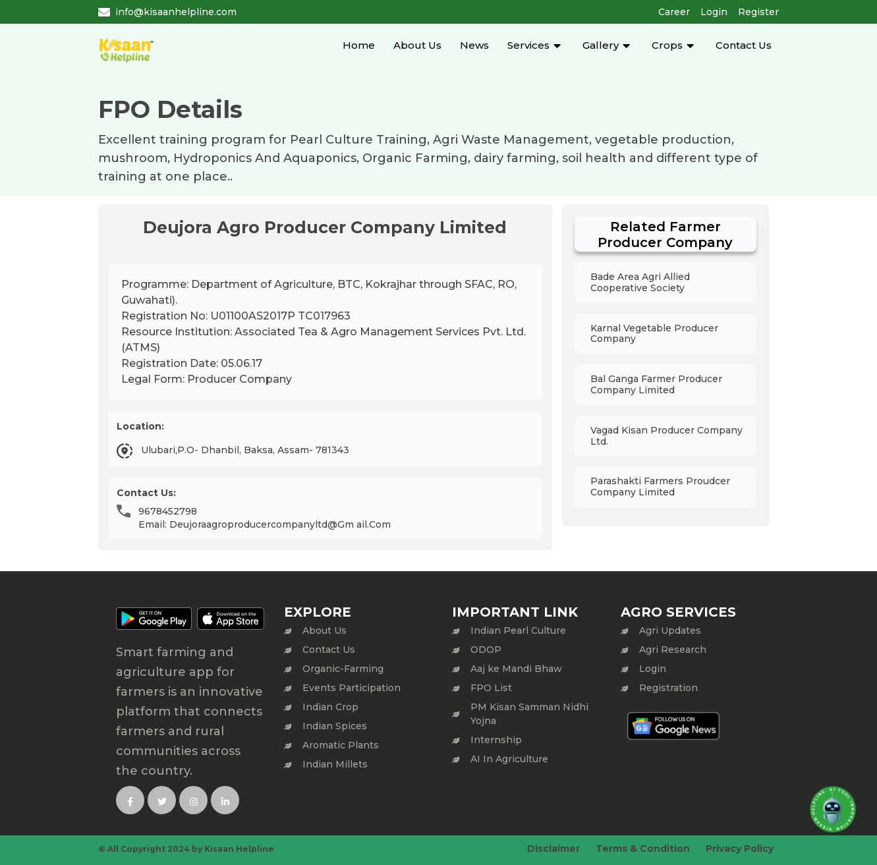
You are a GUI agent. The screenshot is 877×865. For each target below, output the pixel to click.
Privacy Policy (740, 848)
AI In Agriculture (509, 759)
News (474, 45)
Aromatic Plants (340, 745)
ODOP (485, 650)
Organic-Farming (342, 669)
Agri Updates (670, 630)
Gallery (600, 45)
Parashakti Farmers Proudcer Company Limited (660, 486)
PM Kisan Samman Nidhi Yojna (529, 714)
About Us (417, 45)
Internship (496, 740)
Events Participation (351, 688)
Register (758, 12)
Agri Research (672, 650)
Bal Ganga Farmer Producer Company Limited (656, 384)
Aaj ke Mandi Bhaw (516, 669)
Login (713, 12)
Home (359, 45)
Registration (668, 688)
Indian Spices (334, 726)
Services (528, 45)
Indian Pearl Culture (518, 630)
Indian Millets (335, 764)
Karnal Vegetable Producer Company (654, 333)
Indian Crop (330, 707)
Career (674, 12)
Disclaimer (553, 848)
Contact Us (744, 45)
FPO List (491, 688)
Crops (667, 45)
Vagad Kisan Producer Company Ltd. (666, 435)
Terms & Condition (643, 848)
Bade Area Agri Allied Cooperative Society (640, 282)
